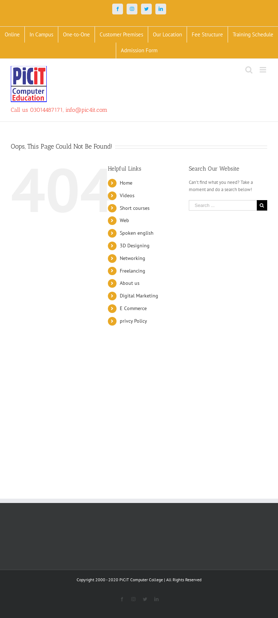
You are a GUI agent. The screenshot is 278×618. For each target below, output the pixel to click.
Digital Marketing (139, 295)
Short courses (135, 208)
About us (130, 283)
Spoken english (137, 233)
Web (124, 220)
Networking (132, 258)
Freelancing (132, 271)
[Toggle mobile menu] (263, 70)
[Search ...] (223, 205)
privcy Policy (133, 321)
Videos (127, 195)
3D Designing (135, 245)
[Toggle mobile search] (248, 70)
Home (126, 183)
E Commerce (133, 308)
